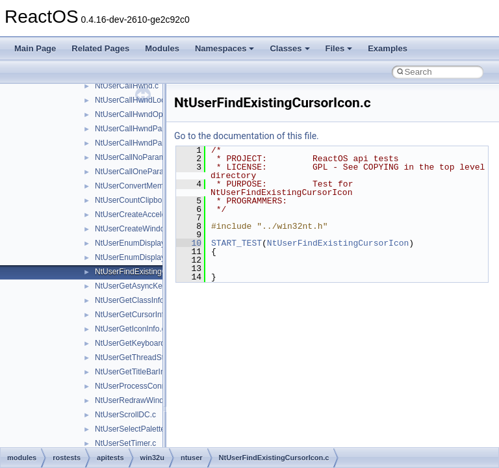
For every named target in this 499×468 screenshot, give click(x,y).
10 (188, 243)
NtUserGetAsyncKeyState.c (142, 286)
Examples (387, 48)
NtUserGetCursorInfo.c (134, 314)
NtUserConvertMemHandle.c (144, 185)
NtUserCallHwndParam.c (138, 128)
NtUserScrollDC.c (125, 414)
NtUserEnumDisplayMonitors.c (148, 243)
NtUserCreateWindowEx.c (140, 228)
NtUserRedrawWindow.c (137, 400)
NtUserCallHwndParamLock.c (146, 143)
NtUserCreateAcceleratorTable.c (151, 214)
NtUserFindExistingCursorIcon (338, 243)
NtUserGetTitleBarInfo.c (136, 371)
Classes (289, 48)
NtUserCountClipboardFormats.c (151, 200)
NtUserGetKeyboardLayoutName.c (155, 343)
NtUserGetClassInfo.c (132, 300)
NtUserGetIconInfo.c (130, 328)
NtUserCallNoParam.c (133, 157)
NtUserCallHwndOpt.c (133, 114)
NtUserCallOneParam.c (135, 171)
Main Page (35, 48)
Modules (162, 48)
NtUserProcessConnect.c (139, 386)
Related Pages (100, 48)
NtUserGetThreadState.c (138, 357)
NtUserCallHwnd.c (127, 85)
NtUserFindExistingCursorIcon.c (150, 271)
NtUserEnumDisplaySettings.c (147, 257)
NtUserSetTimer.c (125, 443)
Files (339, 48)
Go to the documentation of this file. (246, 136)
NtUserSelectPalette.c (133, 429)
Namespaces (225, 48)
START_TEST (236, 243)
